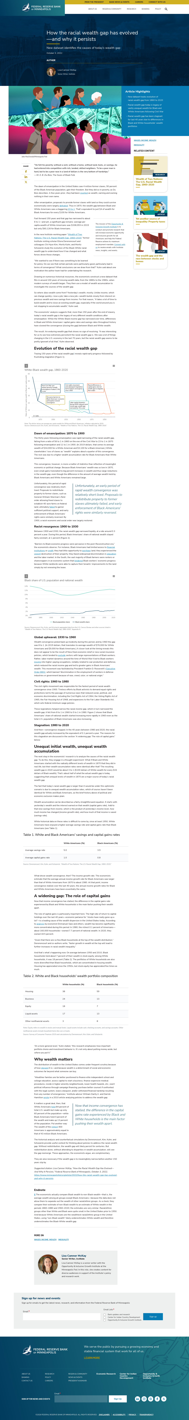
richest (54, 1126)
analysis (40, 923)
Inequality (63, 1240)
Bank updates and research (119, 1314)
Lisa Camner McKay (67, 70)
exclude (61, 655)
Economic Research (106, 1373)
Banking (145, 9)
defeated (63, 205)
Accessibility (119, 1415)
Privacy (133, 1415)
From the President (94, 2)
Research (131, 9)
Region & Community (112, 9)
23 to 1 (71, 209)
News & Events (75, 1377)
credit (50, 550)
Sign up (153, 1316)
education (111, 553)
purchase (86, 550)
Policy (158, 9)
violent (37, 553)
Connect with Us (157, 2)
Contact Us (27, 1381)
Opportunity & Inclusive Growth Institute (124, 1320)
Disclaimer (104, 1415)
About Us (92, 9)
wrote (46, 1097)
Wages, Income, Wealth (45, 1240)
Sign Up (118, 1398)
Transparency (146, 1415)
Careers (139, 2)
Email (25, 1311)
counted (84, 193)
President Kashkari (77, 1381)
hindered (78, 560)
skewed (44, 1068)
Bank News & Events (119, 2)
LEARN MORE (92, 1357)
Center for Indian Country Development (124, 1317)
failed (52, 507)
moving (37, 662)
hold (53, 1106)
